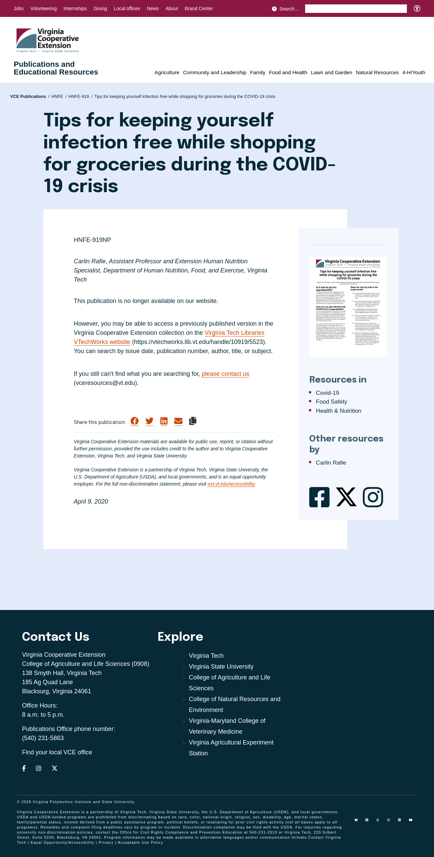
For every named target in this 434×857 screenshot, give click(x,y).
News (153, 8)
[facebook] (370, 822)
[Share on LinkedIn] (163, 421)
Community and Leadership (214, 72)
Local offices (127, 8)
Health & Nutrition (338, 411)
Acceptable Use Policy (140, 842)
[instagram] (391, 822)
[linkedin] (402, 822)
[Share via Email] (178, 421)
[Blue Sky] (359, 822)
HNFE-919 (80, 96)
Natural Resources (377, 72)
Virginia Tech (206, 655)
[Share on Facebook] (135, 421)
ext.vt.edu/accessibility (231, 484)
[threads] (380, 822)
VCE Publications (30, 96)
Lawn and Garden (331, 72)
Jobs (19, 8)
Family (257, 72)
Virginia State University (221, 666)
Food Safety (331, 402)
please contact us (225, 373)
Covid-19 (327, 393)
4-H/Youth (413, 72)
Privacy (106, 842)
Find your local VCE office (57, 752)
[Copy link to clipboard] (192, 421)
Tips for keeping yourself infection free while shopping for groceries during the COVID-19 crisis (184, 96)
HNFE (58, 96)
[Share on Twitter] (149, 421)
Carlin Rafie (331, 463)
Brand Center (199, 8)
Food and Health (288, 72)
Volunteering (44, 8)
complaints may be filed (238, 827)
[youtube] (413, 822)
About (171, 8)
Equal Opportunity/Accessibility (63, 842)
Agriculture (167, 72)
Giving (100, 8)
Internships (74, 8)
